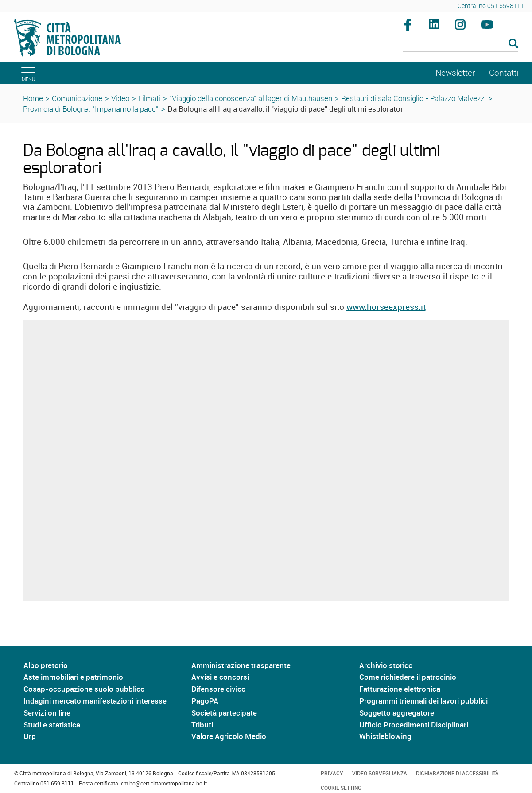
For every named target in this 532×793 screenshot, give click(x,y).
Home (33, 98)
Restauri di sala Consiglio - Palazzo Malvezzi (413, 98)
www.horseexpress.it (386, 307)
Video (120, 98)
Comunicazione (77, 98)
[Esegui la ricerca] (513, 44)
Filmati (149, 98)
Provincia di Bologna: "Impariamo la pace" (91, 109)
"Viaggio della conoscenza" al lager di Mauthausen (250, 98)
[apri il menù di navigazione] (27, 73)
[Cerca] (460, 44)
